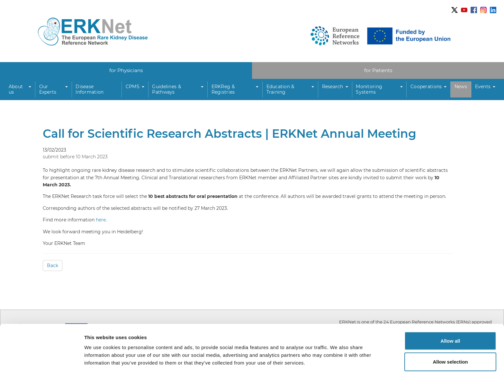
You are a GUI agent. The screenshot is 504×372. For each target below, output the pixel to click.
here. (101, 220)
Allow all (450, 312)
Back (52, 266)
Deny (450, 355)
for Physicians (126, 70)
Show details (337, 355)
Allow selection (450, 334)
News (461, 86)
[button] (20, 89)
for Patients (378, 70)
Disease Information (90, 89)
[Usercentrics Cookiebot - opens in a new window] (42, 359)
